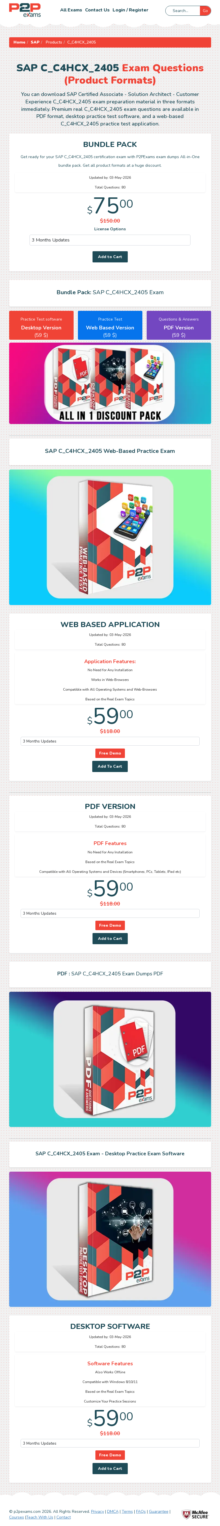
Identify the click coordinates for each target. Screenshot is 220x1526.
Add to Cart (110, 257)
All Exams (71, 10)
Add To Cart (110, 766)
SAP (35, 42)
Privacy (97, 1511)
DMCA (113, 1511)
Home (19, 42)
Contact (63, 1517)
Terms (127, 1511)
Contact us (97, 10)
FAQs (141, 1511)
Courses (16, 1517)
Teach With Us (39, 1517)
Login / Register (130, 10)
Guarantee (158, 1511)
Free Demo (110, 753)
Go (205, 10)
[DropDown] (110, 240)
